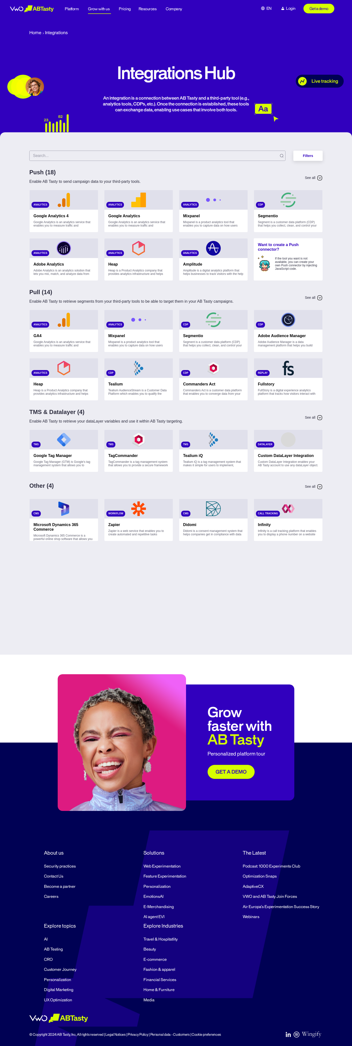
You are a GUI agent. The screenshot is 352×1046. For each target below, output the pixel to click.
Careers (51, 896)
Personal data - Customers (170, 1034)
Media (148, 1000)
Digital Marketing (58, 990)
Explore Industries (163, 925)
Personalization (157, 886)
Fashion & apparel (159, 969)
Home (35, 33)
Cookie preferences (206, 1034)
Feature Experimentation (164, 876)
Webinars (251, 917)
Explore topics (60, 925)
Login (291, 8)
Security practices (60, 866)
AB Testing (53, 949)
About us (54, 852)
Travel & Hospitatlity (160, 939)
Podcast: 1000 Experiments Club (271, 866)
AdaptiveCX (253, 886)
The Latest (254, 852)
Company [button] (174, 9)
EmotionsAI (153, 896)
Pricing (125, 9)
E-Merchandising (158, 907)
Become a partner (60, 886)
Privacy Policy (138, 1034)
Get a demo (318, 8)
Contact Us (53, 876)
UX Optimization (58, 1000)
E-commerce (155, 959)
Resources (148, 9)
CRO (48, 959)
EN (269, 8)
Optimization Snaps (260, 876)
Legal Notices (115, 1034)
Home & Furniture (159, 990)
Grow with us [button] (99, 9)
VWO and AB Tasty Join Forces (270, 896)
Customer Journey (60, 969)
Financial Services (159, 980)
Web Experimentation (162, 866)
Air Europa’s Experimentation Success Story (281, 907)
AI (46, 939)
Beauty (149, 949)
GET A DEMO (231, 771)
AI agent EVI (154, 917)
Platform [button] (72, 9)
